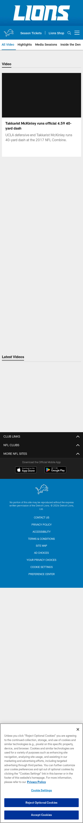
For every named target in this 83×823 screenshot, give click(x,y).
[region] (41, 773)
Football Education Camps (41, 633)
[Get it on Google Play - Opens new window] (55, 693)
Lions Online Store (41, 626)
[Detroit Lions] (41, 711)
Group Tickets (41, 607)
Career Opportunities (41, 469)
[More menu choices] (77, 33)
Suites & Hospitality (41, 599)
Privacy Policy (41, 492)
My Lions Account (41, 576)
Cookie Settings (41, 790)
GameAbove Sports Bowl (41, 649)
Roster (41, 519)
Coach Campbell (42, 542)
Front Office (42, 461)
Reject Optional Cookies (41, 802)
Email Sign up (41, 477)
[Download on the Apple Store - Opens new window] (26, 691)
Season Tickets (41, 584)
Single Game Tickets (41, 591)
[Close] (78, 729)
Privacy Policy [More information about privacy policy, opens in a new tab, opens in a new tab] (36, 782)
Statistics (41, 549)
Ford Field (41, 641)
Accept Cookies (41, 815)
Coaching (41, 534)
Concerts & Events (41, 656)
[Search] (69, 33)
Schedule (41, 526)
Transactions (41, 557)
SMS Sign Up (42, 484)
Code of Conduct (41, 500)
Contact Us (41, 454)
